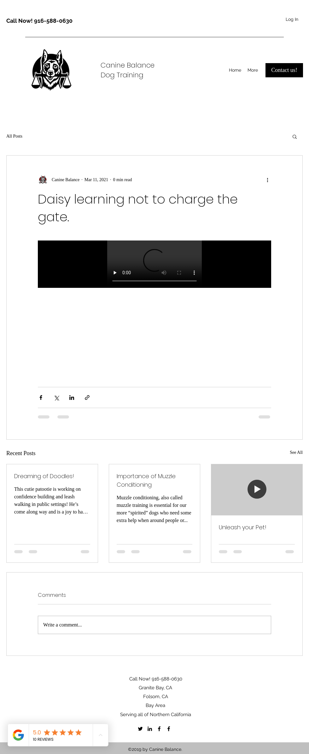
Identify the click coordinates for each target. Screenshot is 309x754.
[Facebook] (159, 729)
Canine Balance (127, 65)
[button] (295, 136)
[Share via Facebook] (41, 398)
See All (296, 452)
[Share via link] (87, 398)
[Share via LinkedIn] (72, 398)
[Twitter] (140, 729)
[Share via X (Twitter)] (56, 398)
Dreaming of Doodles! (44, 476)
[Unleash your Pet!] (256, 489)
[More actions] (267, 179)
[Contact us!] (284, 70)
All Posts (14, 136)
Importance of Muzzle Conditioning (146, 480)
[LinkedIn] (150, 729)
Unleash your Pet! (242, 527)
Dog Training (122, 75)
